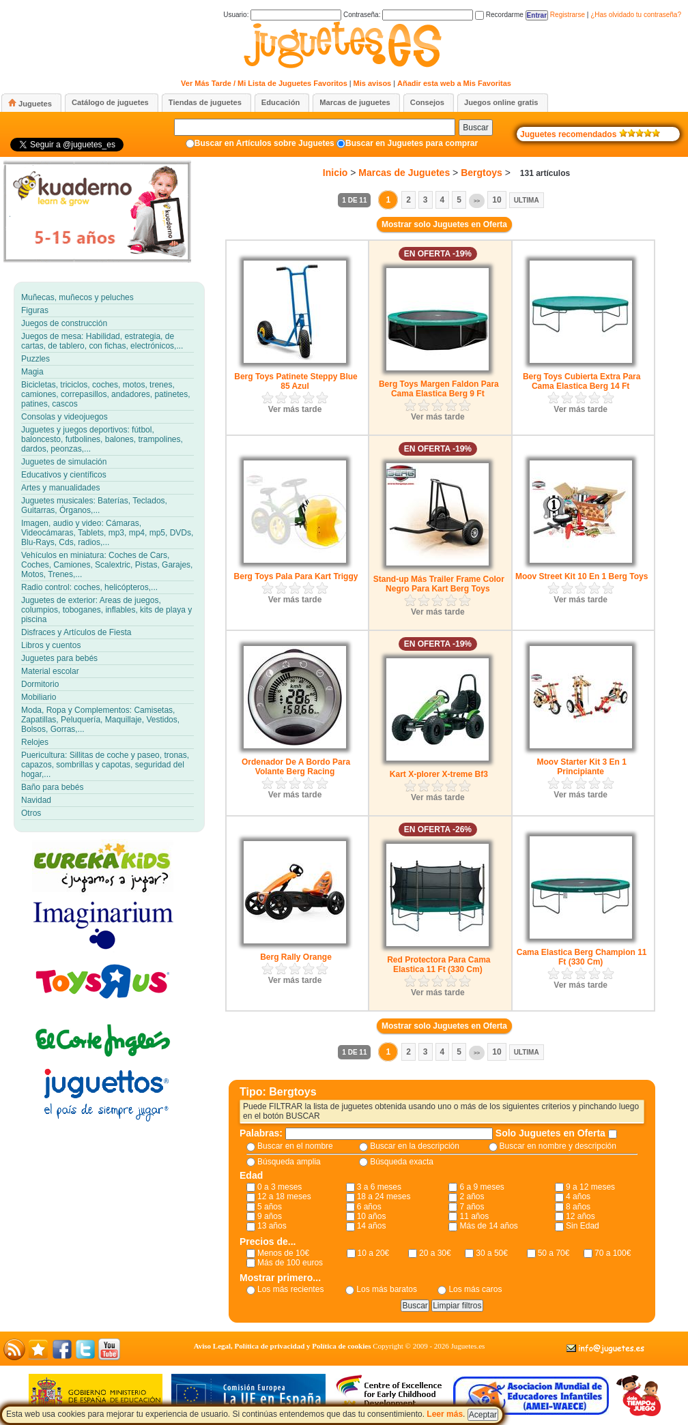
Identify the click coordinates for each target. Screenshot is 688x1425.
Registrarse (567, 14)
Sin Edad (582, 1226)
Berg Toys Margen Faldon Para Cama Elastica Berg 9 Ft (439, 388)
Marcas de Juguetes (404, 172)
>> (477, 201)
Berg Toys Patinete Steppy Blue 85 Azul (296, 381)
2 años (471, 1196)
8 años (578, 1206)
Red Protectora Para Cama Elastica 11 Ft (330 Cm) (438, 964)
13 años (272, 1226)
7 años (471, 1206)
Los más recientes (290, 1289)
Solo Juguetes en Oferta (552, 1133)
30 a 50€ (492, 1253)
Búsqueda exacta (401, 1161)
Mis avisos (373, 83)
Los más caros (475, 1289)
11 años (474, 1216)
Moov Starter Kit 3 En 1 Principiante (581, 766)
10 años (371, 1216)
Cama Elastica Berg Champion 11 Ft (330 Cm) (582, 957)
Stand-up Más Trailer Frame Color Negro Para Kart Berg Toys (438, 583)
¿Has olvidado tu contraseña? (635, 14)
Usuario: (282, 14)
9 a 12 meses (590, 1187)
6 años (369, 1206)
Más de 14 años (488, 1226)
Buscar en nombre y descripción (558, 1146)
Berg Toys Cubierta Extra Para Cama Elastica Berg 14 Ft (582, 381)
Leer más (445, 1414)
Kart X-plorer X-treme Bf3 (439, 774)
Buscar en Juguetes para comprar (411, 143)
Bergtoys (481, 172)
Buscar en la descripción (414, 1146)
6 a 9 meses (481, 1187)
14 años (371, 1226)
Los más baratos (386, 1289)
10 (496, 200)
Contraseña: (408, 14)
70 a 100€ (612, 1253)
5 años (269, 1206)
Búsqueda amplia (289, 1161)
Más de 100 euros (290, 1262)
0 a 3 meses (279, 1187)
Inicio (335, 172)
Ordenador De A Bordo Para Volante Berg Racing (296, 766)
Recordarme (499, 14)
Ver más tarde (295, 409)
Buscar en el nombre (295, 1146)
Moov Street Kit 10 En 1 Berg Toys (581, 576)
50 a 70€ (554, 1253)
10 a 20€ (374, 1253)
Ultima (526, 200)
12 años (580, 1216)
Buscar (475, 127)
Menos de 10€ (283, 1253)
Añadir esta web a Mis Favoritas (454, 83)
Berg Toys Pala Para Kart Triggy (296, 576)
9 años (269, 1216)
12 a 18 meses (284, 1196)
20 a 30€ (435, 1253)
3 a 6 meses (379, 1187)
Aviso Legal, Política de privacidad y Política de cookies (282, 1346)
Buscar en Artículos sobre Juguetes (264, 143)
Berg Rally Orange (296, 957)
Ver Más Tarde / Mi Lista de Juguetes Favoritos (264, 83)
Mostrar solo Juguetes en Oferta (444, 224)
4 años (578, 1196)
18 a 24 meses (384, 1196)
